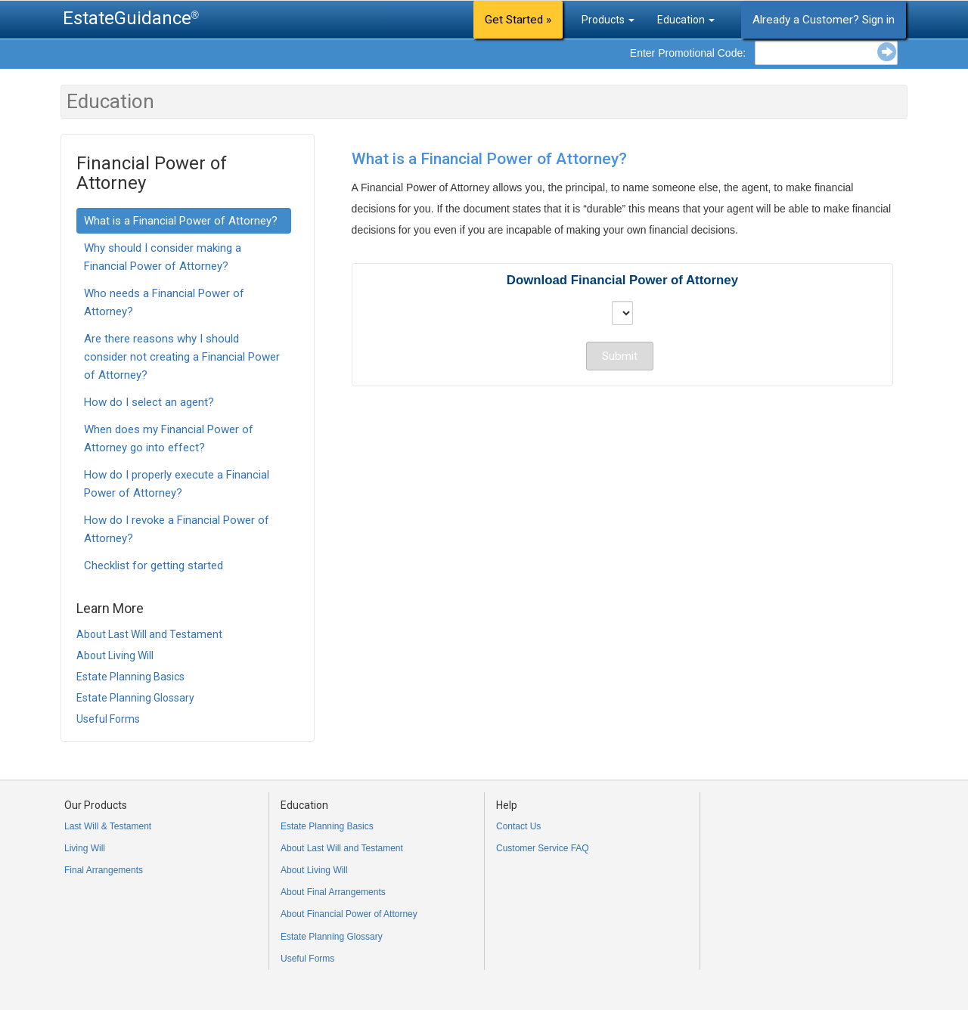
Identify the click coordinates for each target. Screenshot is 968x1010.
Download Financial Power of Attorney (622, 280)
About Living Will (115, 655)
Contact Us (518, 826)
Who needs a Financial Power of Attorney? (164, 302)
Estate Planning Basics (130, 677)
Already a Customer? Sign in (823, 19)
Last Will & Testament (107, 826)
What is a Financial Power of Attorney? (181, 221)
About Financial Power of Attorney (349, 914)
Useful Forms (108, 719)
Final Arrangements (103, 870)
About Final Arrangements (333, 892)
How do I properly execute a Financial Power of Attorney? (176, 484)
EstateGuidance (127, 18)
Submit (620, 356)
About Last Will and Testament (149, 634)
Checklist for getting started (153, 565)
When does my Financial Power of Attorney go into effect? (168, 438)
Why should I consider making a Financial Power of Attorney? (162, 257)
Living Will (84, 848)
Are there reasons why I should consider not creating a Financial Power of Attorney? (182, 357)
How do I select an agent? (149, 402)
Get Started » (518, 19)
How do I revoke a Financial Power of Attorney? (176, 529)
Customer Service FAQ (542, 848)
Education (686, 20)
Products (608, 20)
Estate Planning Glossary (135, 698)
